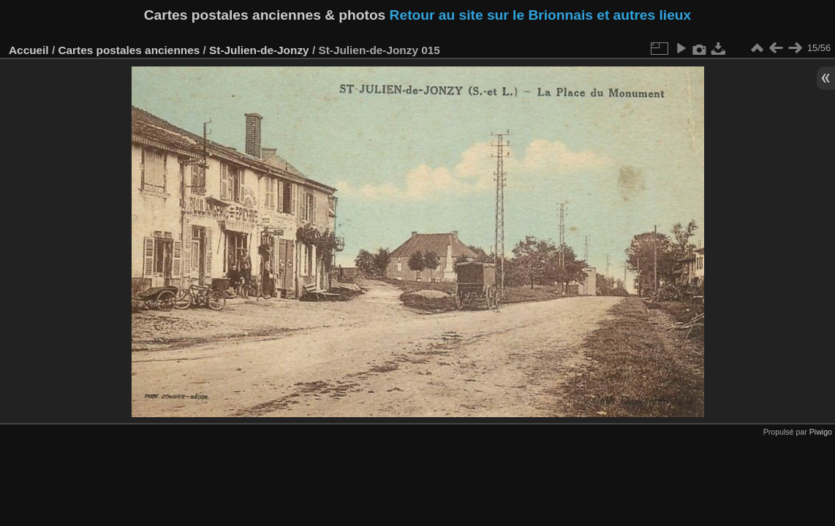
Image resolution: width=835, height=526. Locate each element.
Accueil (29, 50)
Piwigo (820, 431)
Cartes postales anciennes (129, 50)
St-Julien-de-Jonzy (259, 50)
